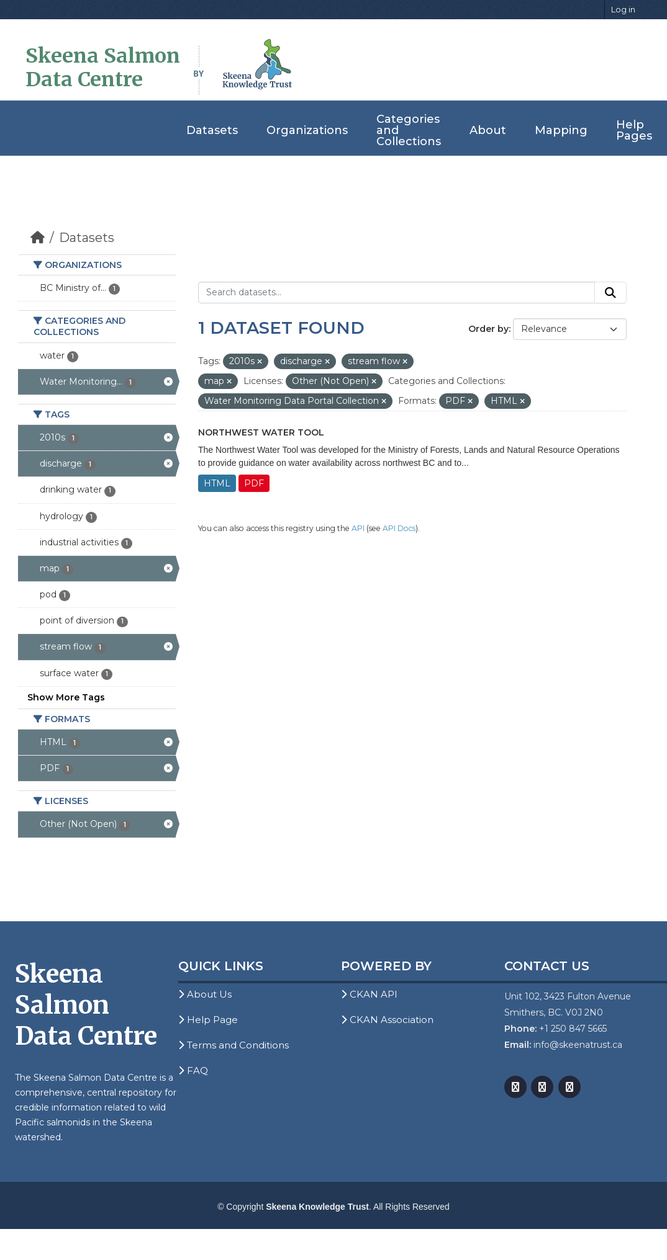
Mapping (561, 130)
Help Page (208, 1019)
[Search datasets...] (396, 293)
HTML (217, 483)
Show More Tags (66, 697)
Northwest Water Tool (261, 432)
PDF (254, 483)
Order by (488, 328)
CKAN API (369, 994)
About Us (205, 994)
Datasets (212, 130)
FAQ (193, 1070)
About (488, 130)
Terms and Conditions (233, 1045)
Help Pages (634, 130)
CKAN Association (387, 1019)
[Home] (37, 237)
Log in (623, 9)
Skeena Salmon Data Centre (102, 67)
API (358, 528)
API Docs (399, 528)
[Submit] (610, 293)
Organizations (307, 130)
